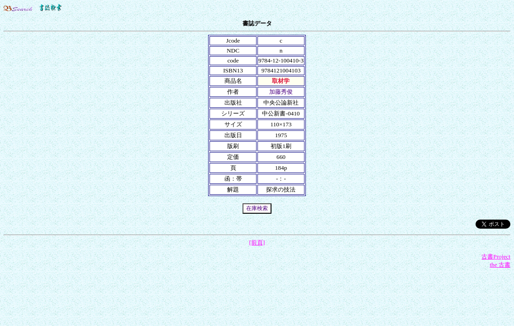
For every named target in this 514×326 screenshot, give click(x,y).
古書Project (495, 256)
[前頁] (257, 242)
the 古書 (500, 264)
